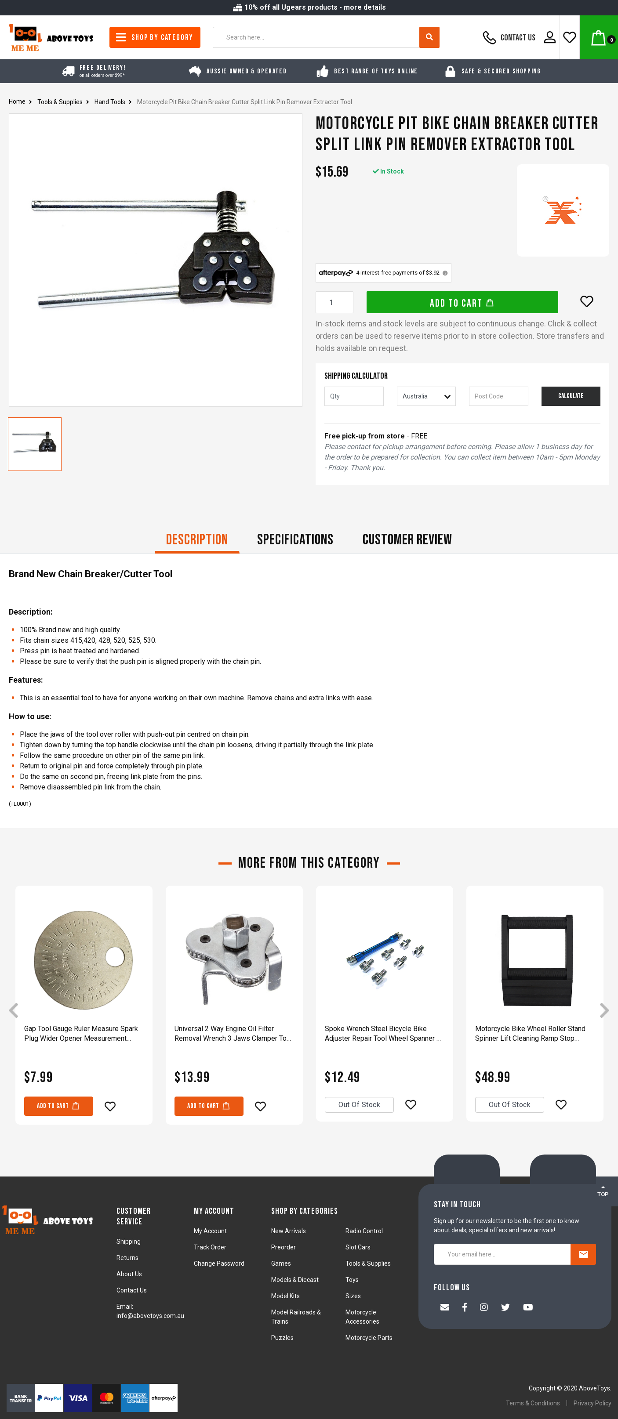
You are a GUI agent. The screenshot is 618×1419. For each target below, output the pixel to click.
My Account (210, 1230)
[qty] (354, 396)
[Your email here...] (502, 1254)
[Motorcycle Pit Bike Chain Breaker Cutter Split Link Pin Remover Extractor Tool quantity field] (334, 302)
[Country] (426, 396)
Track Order (210, 1247)
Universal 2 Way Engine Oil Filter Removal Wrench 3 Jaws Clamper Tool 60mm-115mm (233, 1033)
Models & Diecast (295, 1279)
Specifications (295, 540)
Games (281, 1263)
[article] (84, 1011)
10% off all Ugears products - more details (309, 7)
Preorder (283, 1247)
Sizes (353, 1296)
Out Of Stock (359, 1104)
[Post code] (498, 396)
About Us (129, 1274)
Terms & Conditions (533, 1403)
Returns (127, 1257)
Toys (352, 1279)
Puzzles (282, 1337)
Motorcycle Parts (369, 1337)
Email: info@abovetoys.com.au (150, 1311)
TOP (603, 1191)
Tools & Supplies (368, 1263)
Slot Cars (358, 1247)
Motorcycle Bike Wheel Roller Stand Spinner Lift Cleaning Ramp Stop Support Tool (530, 1033)
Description (197, 540)
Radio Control (364, 1230)
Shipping (128, 1241)
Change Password (219, 1263)
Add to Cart (462, 303)
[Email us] (445, 1308)
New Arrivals (288, 1230)
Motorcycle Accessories (362, 1317)
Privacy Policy (592, 1403)
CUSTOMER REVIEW (407, 540)
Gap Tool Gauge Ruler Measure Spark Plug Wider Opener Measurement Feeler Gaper (81, 1033)
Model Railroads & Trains (296, 1317)
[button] (586, 301)
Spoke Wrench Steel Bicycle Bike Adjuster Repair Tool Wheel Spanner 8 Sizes (382, 1033)
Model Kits (285, 1296)
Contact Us (507, 37)
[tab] (197, 541)
